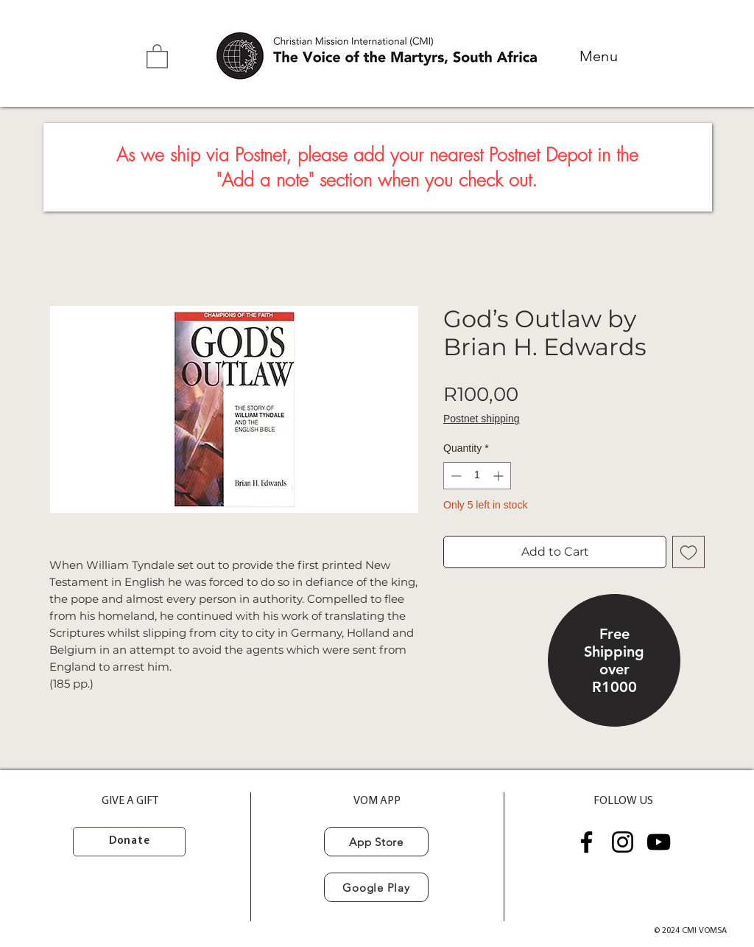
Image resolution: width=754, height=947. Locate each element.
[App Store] (376, 841)
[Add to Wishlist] (688, 552)
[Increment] (499, 476)
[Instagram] (622, 842)
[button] (157, 56)
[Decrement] (454, 476)
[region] (614, 662)
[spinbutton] (477, 476)
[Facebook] (586, 842)
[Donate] (129, 841)
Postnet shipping (481, 418)
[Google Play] (376, 887)
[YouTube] (658, 842)
